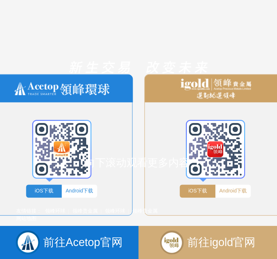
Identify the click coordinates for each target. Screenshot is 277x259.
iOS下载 (44, 191)
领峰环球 (55, 211)
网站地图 (26, 218)
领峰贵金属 (85, 211)
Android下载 (79, 191)
